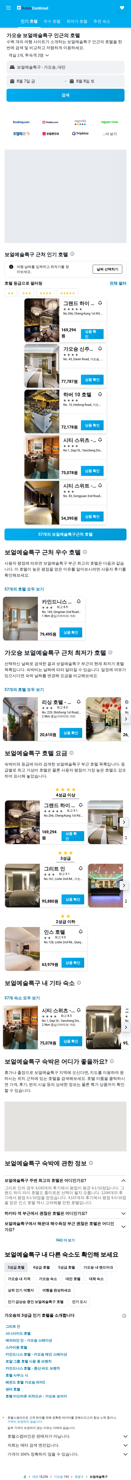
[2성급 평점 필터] (11, 294)
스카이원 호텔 (16, 1347)
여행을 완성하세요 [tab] (56, 1290)
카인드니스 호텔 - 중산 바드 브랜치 (32, 1368)
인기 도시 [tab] (79, 1302)
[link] (65, 534)
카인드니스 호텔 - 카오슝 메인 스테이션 (36, 1354)
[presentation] (72, 254)
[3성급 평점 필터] (26, 294)
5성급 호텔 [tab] (66, 1267)
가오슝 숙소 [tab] (48, 1279)
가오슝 (58, 1477)
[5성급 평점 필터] (67, 294)
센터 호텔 (12, 1389)
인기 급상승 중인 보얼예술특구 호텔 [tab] (36, 1302)
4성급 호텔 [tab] (41, 1267)
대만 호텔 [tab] (73, 1279)
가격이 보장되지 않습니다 (24, 1421)
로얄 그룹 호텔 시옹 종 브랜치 (28, 1361)
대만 (35, 1477)
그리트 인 (12, 1326)
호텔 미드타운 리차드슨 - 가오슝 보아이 (36, 1396)
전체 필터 (118, 283)
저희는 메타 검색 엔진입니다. (68, 1445)
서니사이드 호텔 (18, 1333)
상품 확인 (90, 334)
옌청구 (79, 1477)
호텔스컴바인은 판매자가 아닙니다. (68, 1436)
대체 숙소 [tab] (96, 1279)
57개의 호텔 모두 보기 (24, 589)
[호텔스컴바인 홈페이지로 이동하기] (32, 7)
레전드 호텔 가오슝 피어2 (25, 1382)
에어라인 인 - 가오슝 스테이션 (28, 1340)
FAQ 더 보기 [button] (65, 1240)
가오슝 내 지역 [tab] (19, 1279)
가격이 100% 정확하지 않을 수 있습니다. (68, 1454)
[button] (8, 7)
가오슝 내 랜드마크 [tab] (98, 1267)
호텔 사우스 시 (16, 1375)
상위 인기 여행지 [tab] (21, 1290)
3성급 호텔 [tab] (16, 1267)
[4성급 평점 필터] (46, 294)
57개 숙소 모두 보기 (22, 998)
